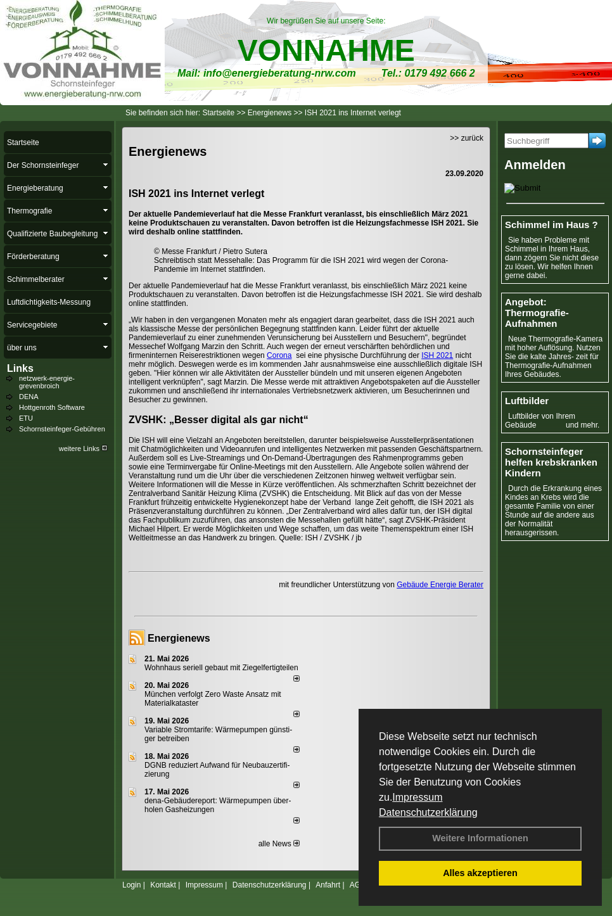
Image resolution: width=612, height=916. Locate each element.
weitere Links (83, 448)
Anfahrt (328, 885)
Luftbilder (527, 400)
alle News (279, 843)
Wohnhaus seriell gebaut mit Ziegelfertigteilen (221, 667)
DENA (29, 396)
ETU (26, 418)
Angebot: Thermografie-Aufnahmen (537, 312)
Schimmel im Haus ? (551, 224)
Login (131, 885)
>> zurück (466, 138)
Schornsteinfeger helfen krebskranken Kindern (551, 462)
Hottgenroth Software (52, 407)
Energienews (179, 638)
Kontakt (163, 885)
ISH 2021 (437, 355)
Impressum (417, 797)
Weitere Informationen (480, 838)
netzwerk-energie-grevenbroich (47, 382)
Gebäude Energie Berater (440, 584)
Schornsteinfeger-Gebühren (62, 429)
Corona (279, 355)
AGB (358, 885)
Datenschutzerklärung (428, 812)
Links (20, 368)
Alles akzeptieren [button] (480, 873)
